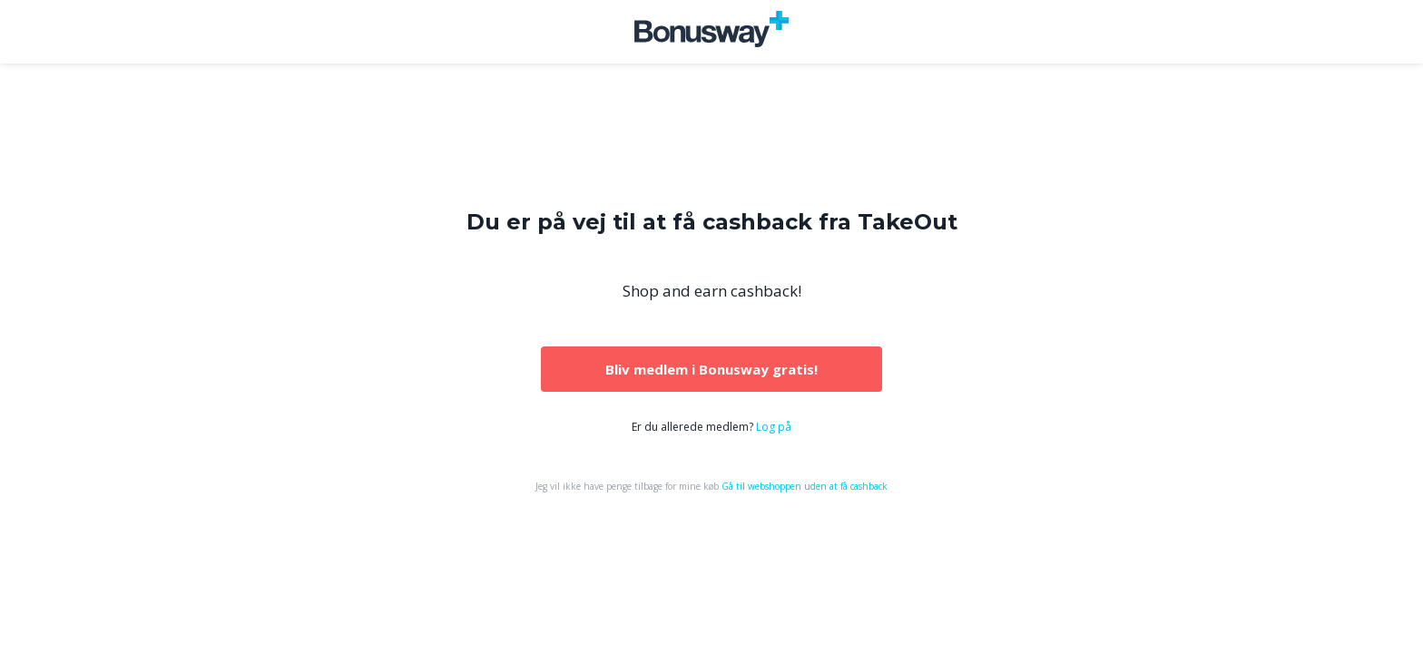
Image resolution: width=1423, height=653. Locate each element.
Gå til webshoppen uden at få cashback (804, 486)
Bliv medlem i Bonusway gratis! (711, 369)
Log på (773, 426)
